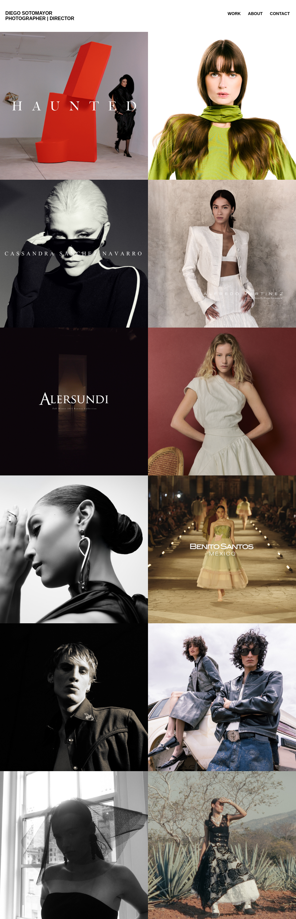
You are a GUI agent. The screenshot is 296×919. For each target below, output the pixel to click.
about (255, 13)
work (234, 13)
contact (280, 13)
